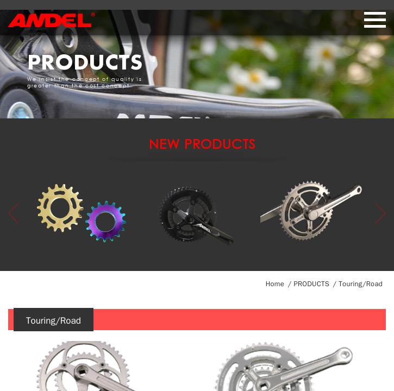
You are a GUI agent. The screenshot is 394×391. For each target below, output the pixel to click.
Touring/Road (361, 283)
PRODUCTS (311, 283)
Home (275, 283)
